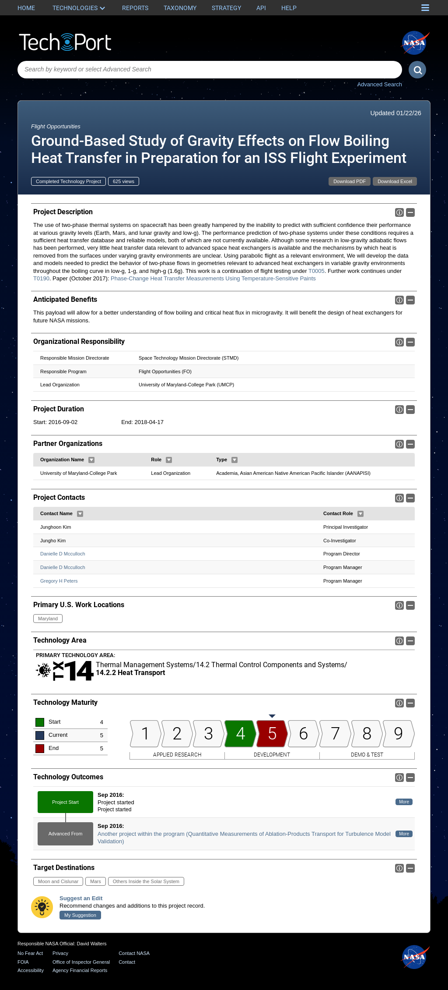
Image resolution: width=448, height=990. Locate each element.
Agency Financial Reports (79, 970)
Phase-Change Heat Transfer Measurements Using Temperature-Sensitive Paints (213, 278)
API (261, 7)
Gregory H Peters (59, 580)
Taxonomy (180, 7)
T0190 (41, 278)
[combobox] (210, 69)
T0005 (316, 271)
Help (289, 7)
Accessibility (31, 970)
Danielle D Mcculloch (62, 553)
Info (399, 212)
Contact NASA (134, 953)
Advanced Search (379, 84)
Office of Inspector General (81, 962)
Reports (135, 7)
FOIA (23, 962)
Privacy (60, 953)
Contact (127, 962)
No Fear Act (30, 953)
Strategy (226, 7)
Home (26, 7)
